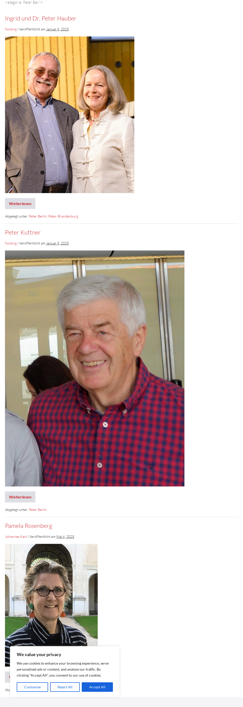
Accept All (97, 687)
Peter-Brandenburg (63, 216)
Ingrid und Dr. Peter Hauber (41, 18)
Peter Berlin (38, 216)
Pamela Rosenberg (28, 525)
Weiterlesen (21, 202)
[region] (65, 671)
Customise (32, 687)
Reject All (65, 687)
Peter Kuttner (23, 232)
